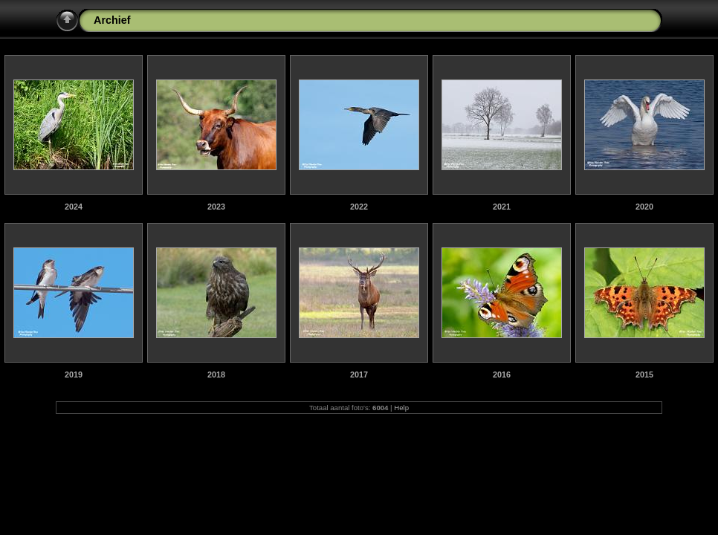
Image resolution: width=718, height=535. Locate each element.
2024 (74, 206)
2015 (644, 374)
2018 (216, 374)
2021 (502, 206)
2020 (644, 206)
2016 (502, 374)
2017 (359, 374)
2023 (216, 206)
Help (401, 407)
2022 (359, 206)
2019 (74, 374)
